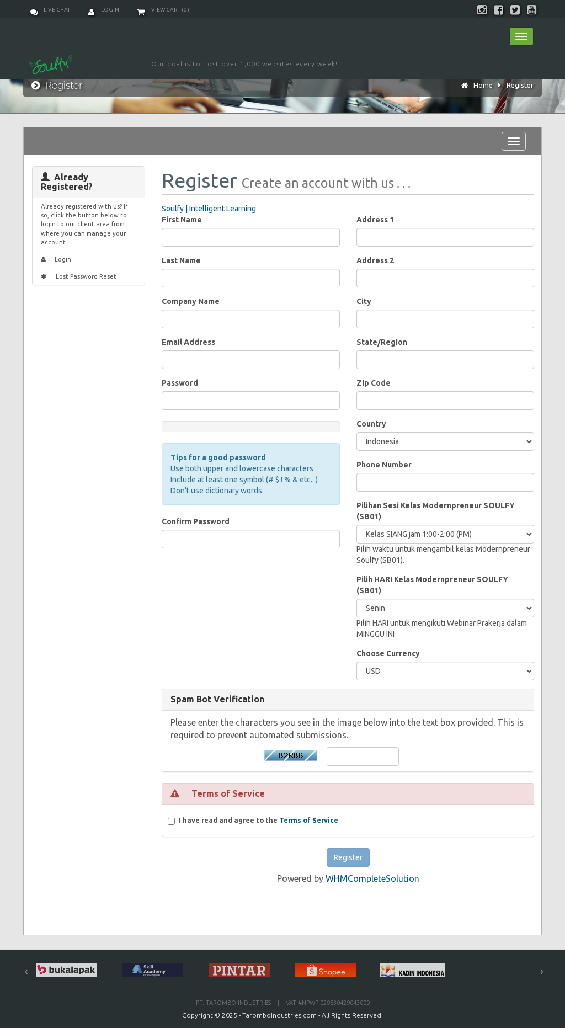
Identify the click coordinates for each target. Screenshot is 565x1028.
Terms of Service (308, 820)
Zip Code (373, 383)
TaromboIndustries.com (279, 1015)
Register (520, 85)
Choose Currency (388, 653)
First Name (182, 219)
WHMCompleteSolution (372, 878)
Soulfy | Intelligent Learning (209, 208)
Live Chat (50, 10)
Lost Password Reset (78, 276)
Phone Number (384, 464)
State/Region (381, 342)
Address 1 (375, 219)
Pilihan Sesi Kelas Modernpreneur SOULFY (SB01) (435, 511)
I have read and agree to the (258, 820)
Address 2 (375, 260)
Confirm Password (196, 521)
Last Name (181, 260)
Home (483, 85)
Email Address (188, 342)
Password (180, 383)
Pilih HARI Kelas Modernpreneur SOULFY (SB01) (432, 585)
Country (371, 423)
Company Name (191, 301)
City (363, 301)
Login (103, 10)
